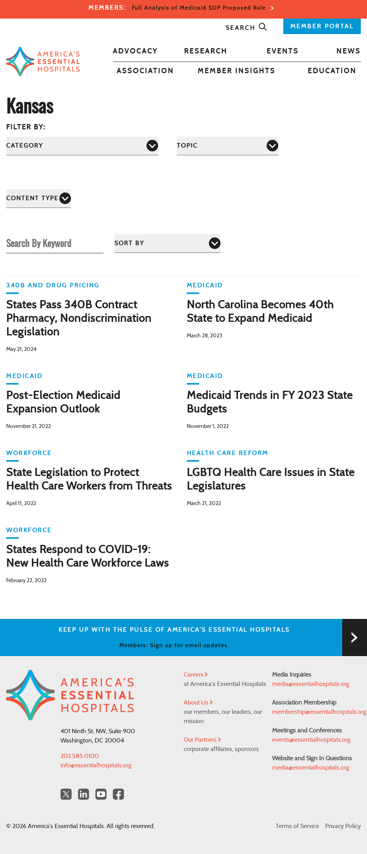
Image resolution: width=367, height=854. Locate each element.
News (348, 51)
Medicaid (205, 285)
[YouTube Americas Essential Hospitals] (101, 794)
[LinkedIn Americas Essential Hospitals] (83, 794)
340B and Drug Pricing (53, 285)
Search (246, 28)
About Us (198, 702)
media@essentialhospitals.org (310, 684)
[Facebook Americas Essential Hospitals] (118, 794)
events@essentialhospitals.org (311, 740)
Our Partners (202, 740)
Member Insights (237, 71)
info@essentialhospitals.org (95, 765)
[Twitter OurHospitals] (66, 794)
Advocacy (135, 51)
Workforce (29, 453)
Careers (196, 675)
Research (205, 51)
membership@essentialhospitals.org (316, 712)
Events (283, 51)
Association (145, 71)
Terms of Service (297, 826)
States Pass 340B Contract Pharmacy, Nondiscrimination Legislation (79, 319)
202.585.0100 (79, 756)
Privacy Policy (343, 826)
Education (332, 71)
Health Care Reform (228, 453)
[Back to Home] (43, 61)
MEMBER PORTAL (322, 26)
